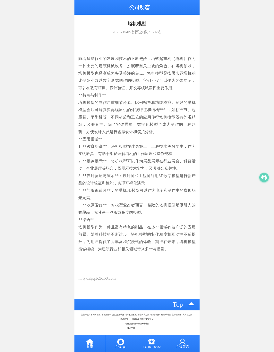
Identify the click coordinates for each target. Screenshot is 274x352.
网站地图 (145, 324)
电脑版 (128, 324)
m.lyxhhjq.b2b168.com (97, 278)
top (178, 304)
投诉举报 (136, 324)
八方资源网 (142, 328)
